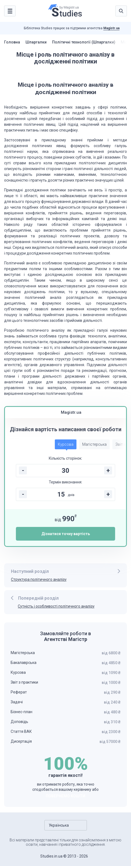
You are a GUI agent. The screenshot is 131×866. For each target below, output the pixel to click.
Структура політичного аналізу (39, 579)
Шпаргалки (36, 42)
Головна (12, 42)
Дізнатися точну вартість (65, 534)
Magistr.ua (111, 28)
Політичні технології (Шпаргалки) (83, 42)
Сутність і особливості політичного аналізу (56, 606)
